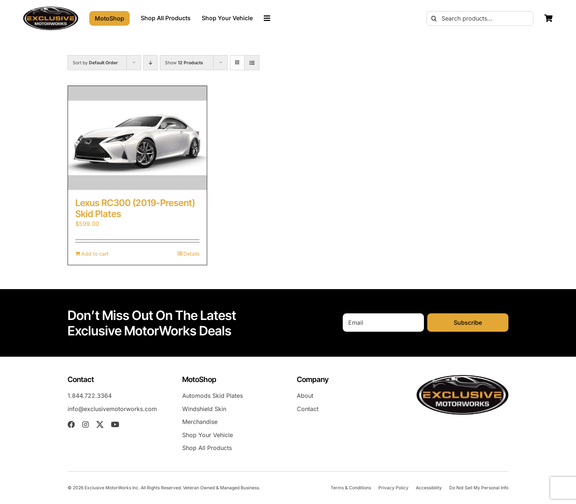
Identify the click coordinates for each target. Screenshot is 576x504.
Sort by (95, 62)
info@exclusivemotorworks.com (112, 409)
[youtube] (115, 424)
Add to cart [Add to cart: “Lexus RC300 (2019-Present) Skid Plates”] (95, 254)
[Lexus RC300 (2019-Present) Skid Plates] (137, 138)
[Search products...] (479, 18)
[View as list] (252, 62)
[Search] (433, 18)
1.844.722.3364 (90, 395)
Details (191, 254)
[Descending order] (150, 62)
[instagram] (85, 424)
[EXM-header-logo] (50, 9)
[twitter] (100, 424)
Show (184, 62)
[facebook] (71, 424)
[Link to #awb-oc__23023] (267, 18)
